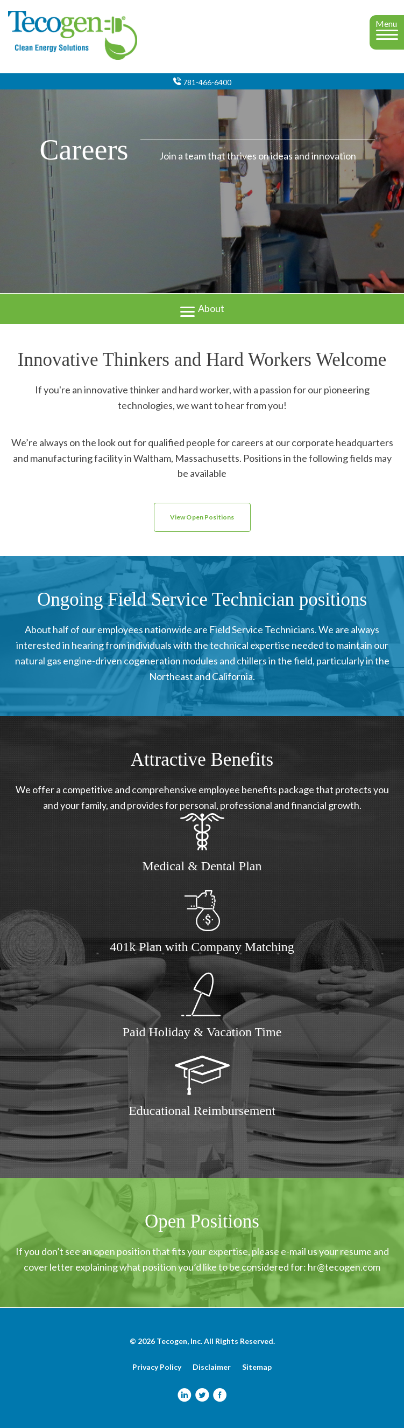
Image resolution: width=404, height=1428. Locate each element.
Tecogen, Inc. (179, 1341)
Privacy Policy (156, 1367)
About (202, 307)
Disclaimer (212, 1367)
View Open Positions (202, 517)
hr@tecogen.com (344, 1267)
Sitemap (257, 1367)
